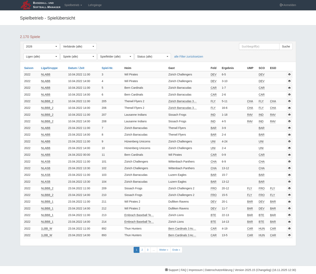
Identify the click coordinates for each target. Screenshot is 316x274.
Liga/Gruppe (49, 68)
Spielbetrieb (73, 5)
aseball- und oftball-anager (46, 5)
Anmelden (288, 5)
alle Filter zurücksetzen (188, 56)
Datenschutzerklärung (218, 270)
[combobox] (41, 46)
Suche (286, 46)
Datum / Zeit (76, 68)
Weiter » (163, 249)
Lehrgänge (95, 5)
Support (172, 270)
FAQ (183, 270)
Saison (29, 68)
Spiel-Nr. (108, 68)
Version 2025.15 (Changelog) (253, 270)
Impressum (196, 270)
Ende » (176, 249)
